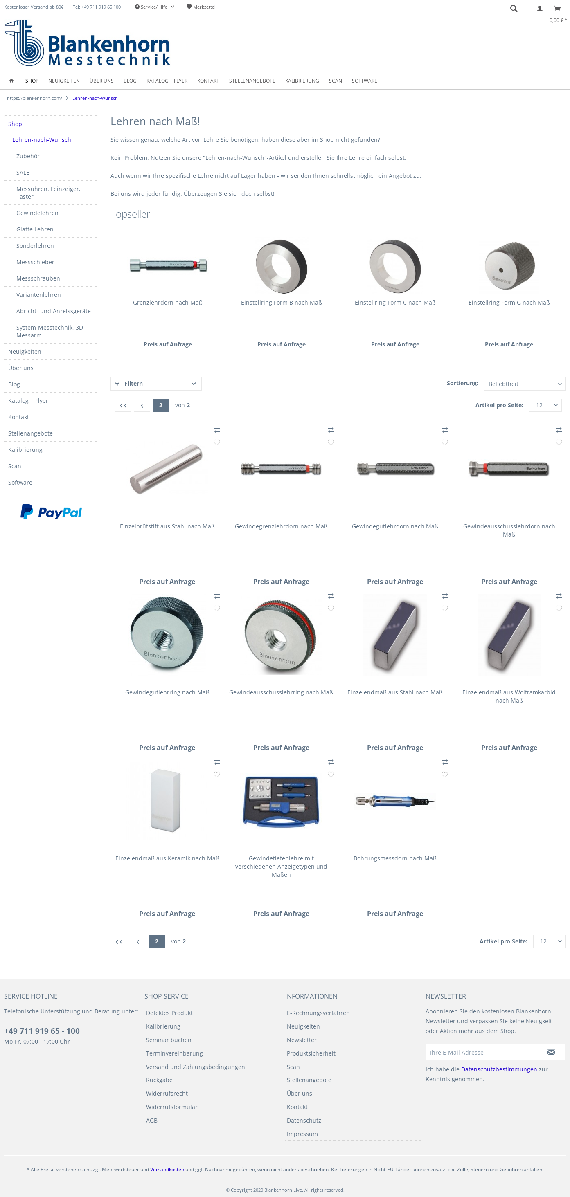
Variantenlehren (38, 295)
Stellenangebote (30, 433)
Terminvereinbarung (174, 1053)
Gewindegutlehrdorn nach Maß (395, 526)
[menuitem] (154, 7)
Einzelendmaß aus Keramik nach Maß (167, 858)
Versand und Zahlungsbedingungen (195, 1067)
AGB (152, 1120)
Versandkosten (167, 1169)
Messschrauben (38, 278)
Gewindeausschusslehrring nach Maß (281, 692)
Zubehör (28, 156)
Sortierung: (462, 383)
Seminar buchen (169, 1040)
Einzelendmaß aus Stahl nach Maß (395, 692)
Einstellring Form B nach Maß (281, 302)
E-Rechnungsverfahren (318, 1013)
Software (20, 482)
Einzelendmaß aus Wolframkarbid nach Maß (509, 696)
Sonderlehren (35, 245)
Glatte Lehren (35, 229)
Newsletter (302, 1040)
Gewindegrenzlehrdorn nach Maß (281, 526)
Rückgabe (159, 1080)
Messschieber (35, 262)
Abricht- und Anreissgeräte (53, 311)
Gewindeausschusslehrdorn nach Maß (509, 530)
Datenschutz (304, 1120)
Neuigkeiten (24, 351)
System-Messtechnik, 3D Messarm (49, 331)
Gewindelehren (37, 213)
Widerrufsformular (172, 1107)
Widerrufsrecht (167, 1093)
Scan (14, 466)
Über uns (21, 368)
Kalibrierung (25, 450)
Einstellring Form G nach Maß (509, 302)
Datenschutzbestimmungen (499, 1069)
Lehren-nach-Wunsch (41, 140)
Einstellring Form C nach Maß (395, 302)
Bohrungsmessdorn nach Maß (395, 858)
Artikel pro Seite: (499, 405)
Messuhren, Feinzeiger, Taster (48, 192)
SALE (22, 172)
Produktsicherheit (311, 1053)
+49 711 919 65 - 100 (42, 1031)
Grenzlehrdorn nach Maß (168, 302)
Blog (14, 384)
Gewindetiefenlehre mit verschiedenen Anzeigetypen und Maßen (281, 866)
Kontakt (18, 417)
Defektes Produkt (169, 1013)
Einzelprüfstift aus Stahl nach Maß (167, 526)
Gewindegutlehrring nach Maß (167, 692)
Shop (15, 124)
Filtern (129, 383)
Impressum (302, 1134)
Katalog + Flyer (28, 400)
